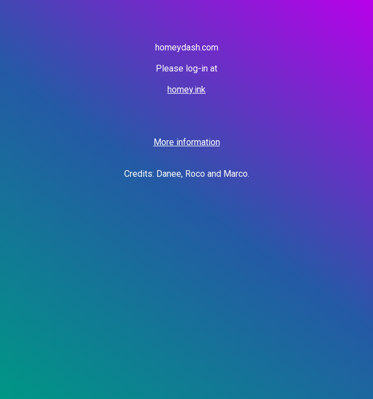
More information (187, 142)
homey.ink (186, 89)
